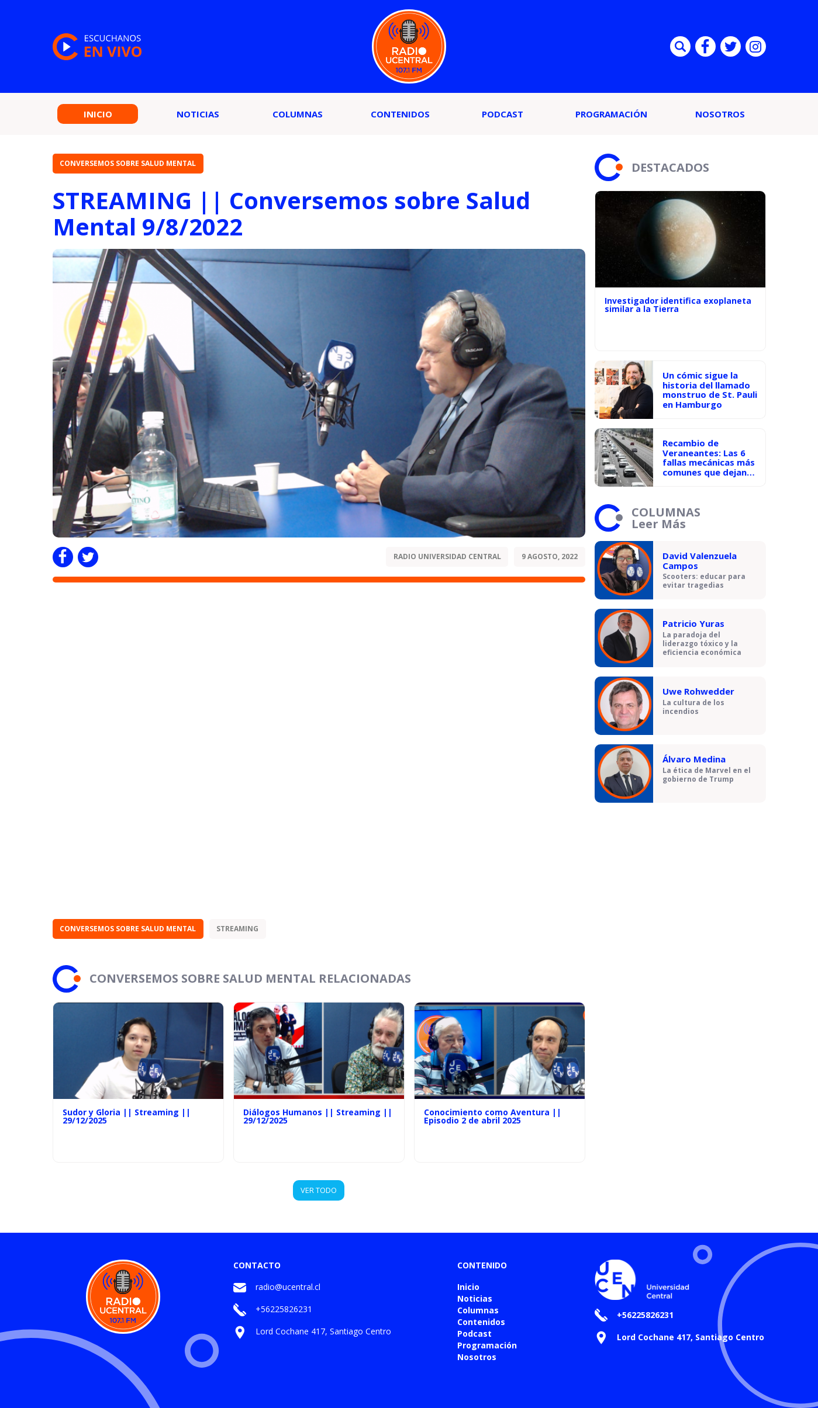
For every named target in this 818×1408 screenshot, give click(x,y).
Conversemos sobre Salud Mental (128, 163)
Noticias (198, 114)
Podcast (502, 114)
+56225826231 (284, 1309)
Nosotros (720, 114)
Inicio (98, 114)
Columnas (297, 114)
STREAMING (237, 929)
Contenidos (400, 114)
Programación (611, 114)
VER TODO (319, 1190)
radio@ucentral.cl (288, 1286)
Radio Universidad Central (447, 556)
